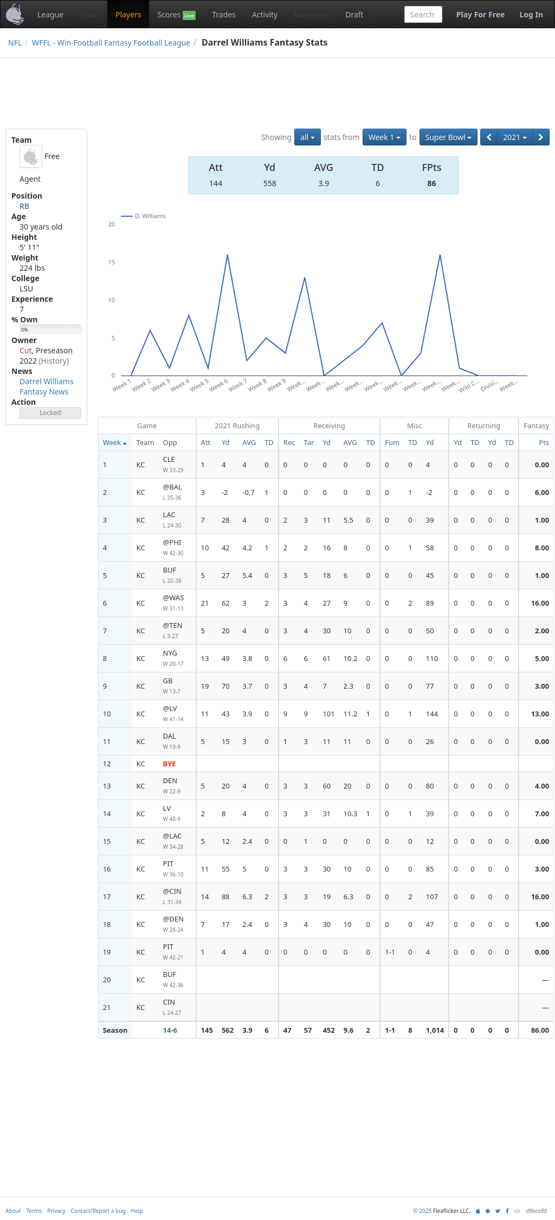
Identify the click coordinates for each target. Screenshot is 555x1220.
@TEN (177, 630)
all (307, 137)
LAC (177, 520)
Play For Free (480, 14)
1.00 (542, 520)
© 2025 (422, 1211)
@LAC (177, 841)
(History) (54, 360)
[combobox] (423, 14)
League (50, 14)
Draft (354, 14)
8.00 (542, 547)
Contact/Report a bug (98, 1211)
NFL (15, 42)
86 (431, 183)
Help (137, 1211)
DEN (177, 786)
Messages (311, 14)
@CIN (177, 896)
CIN (177, 1007)
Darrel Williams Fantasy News (47, 386)
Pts (544, 442)
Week (115, 442)
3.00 (542, 686)
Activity (265, 14)
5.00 (542, 658)
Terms (34, 1211)
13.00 (540, 714)
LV (177, 813)
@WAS (177, 603)
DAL (177, 741)
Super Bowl (448, 137)
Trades (224, 14)
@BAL (177, 492)
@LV (177, 714)
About (13, 1211)
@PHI (177, 547)
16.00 (540, 603)
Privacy (56, 1211)
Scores (176, 14)
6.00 (542, 492)
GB (177, 686)
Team (89, 14)
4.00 (542, 786)
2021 (515, 137)
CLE (177, 464)
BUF (177, 575)
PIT (177, 869)
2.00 (542, 631)
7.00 (542, 813)
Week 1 (385, 137)
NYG (177, 658)
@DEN (177, 924)
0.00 (542, 464)
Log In (531, 14)
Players (128, 14)
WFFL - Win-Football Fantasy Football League (111, 42)
